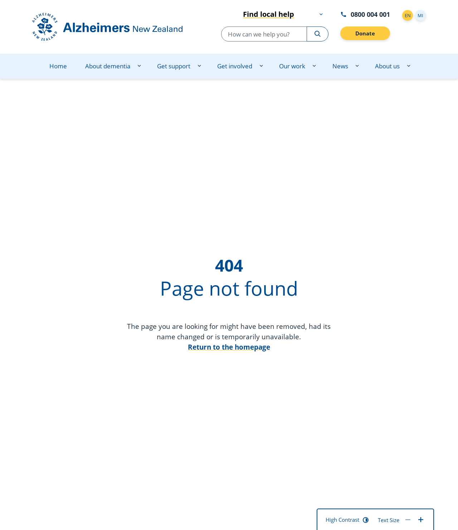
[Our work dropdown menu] (314, 66)
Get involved (234, 66)
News (340, 66)
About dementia (107, 66)
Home (58, 66)
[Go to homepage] (114, 27)
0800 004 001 (365, 14)
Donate (365, 33)
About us (387, 66)
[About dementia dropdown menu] (139, 66)
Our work (292, 66)
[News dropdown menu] (357, 66)
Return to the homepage (229, 347)
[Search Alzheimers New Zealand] (317, 34)
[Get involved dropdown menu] (261, 66)
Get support (173, 66)
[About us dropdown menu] (409, 66)
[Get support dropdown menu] (199, 66)
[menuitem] (58, 66)
